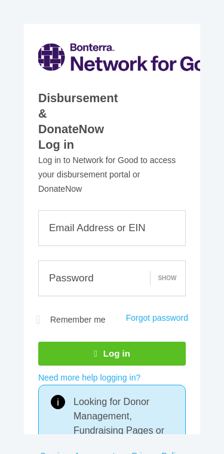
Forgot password (157, 318)
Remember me (71, 320)
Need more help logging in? (89, 377)
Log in (112, 353)
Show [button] (167, 278)
